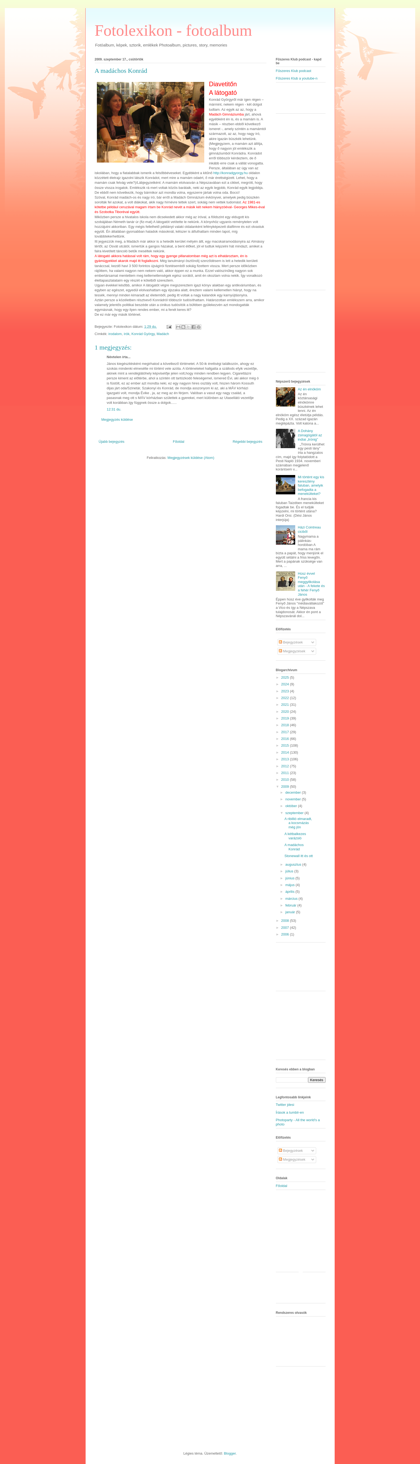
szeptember (295, 813)
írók (127, 334)
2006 (285, 934)
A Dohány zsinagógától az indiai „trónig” (310, 435)
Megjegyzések (292, 651)
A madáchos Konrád (121, 70)
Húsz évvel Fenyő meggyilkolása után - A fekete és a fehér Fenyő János (311, 583)
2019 (285, 718)
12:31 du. (114, 409)
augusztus (293, 864)
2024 (285, 684)
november (293, 799)
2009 (285, 787)
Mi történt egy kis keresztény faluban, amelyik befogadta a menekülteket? (311, 485)
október (291, 806)
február (291, 905)
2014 (285, 752)
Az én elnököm (309, 389)
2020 (285, 712)
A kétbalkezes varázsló (295, 836)
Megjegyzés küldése (117, 420)
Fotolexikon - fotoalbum (173, 30)
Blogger (230, 1453)
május (290, 885)
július (289, 871)
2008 (285, 921)
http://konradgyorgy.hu (230, 173)
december (293, 792)
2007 (285, 928)
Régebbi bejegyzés (247, 442)
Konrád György (143, 334)
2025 (285, 677)
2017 (285, 732)
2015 (285, 745)
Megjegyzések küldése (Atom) (190, 458)
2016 (285, 739)
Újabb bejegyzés (112, 442)
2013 (285, 759)
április (290, 892)
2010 (285, 780)
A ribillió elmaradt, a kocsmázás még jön (298, 823)
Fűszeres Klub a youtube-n (296, 78)
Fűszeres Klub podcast (293, 71)
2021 (285, 705)
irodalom (115, 334)
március (291, 899)
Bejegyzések (291, 642)
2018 (285, 725)
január (290, 912)
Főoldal (178, 442)
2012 (285, 766)
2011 (285, 773)
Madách (163, 334)
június (290, 878)
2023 (285, 691)
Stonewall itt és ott (298, 856)
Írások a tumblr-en (290, 1112)
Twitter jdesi (285, 1105)
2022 (285, 698)
